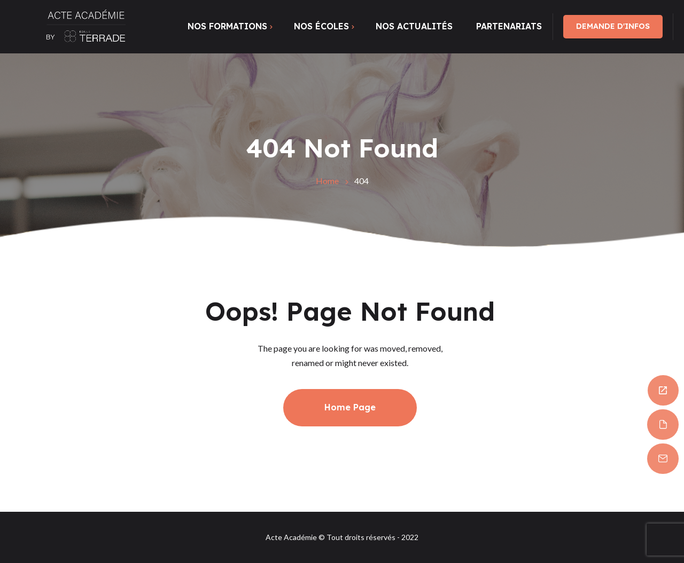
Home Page (350, 407)
